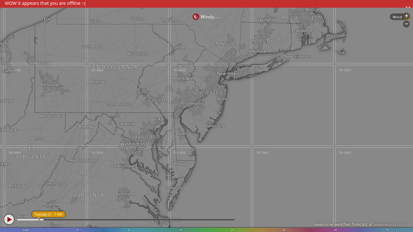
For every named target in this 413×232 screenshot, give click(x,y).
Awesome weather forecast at (360, 224)
